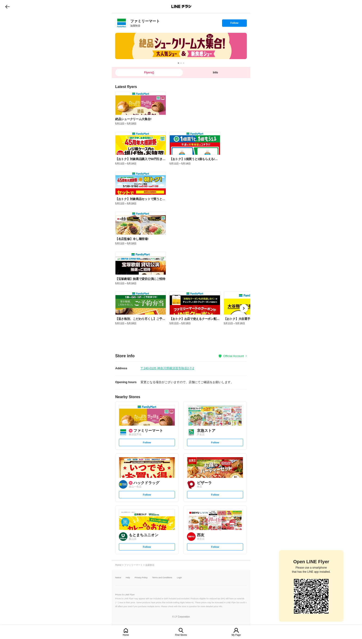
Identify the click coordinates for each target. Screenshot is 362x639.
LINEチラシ (181, 6)
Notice (118, 578)
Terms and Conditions (162, 578)
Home (126, 635)
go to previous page (7, 6)
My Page (236, 635)
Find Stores (181, 635)
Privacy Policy (141, 578)
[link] (121, 23)
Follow (234, 24)
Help (128, 578)
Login (179, 578)
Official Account (233, 356)
